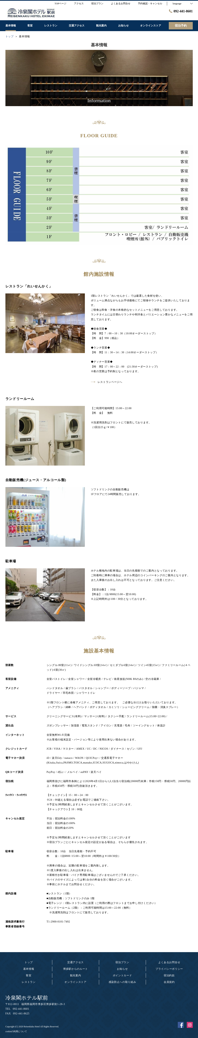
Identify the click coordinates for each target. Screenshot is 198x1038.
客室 (28, 975)
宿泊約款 (169, 975)
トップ (29, 962)
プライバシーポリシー (169, 969)
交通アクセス (75, 962)
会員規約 (169, 982)
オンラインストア (75, 982)
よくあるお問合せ (169, 962)
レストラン (29, 982)
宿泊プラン (122, 962)
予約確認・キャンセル (150, 3)
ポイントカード (122, 975)
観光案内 (75, 975)
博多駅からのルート (75, 969)
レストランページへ (106, 382)
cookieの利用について (16, 1031)
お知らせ (122, 969)
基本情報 (28, 969)
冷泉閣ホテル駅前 (26, 998)
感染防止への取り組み (122, 982)
